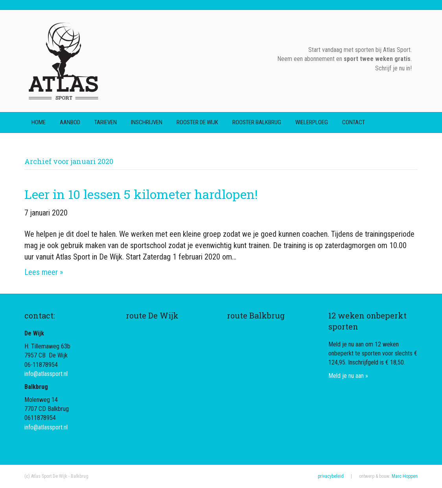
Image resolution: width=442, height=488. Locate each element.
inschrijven (146, 122)
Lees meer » (43, 272)
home (38, 122)
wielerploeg (311, 122)
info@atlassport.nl (46, 374)
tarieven (105, 122)
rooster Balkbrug (256, 122)
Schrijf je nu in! (393, 68)
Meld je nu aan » (348, 375)
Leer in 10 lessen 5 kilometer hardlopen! (141, 194)
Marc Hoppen (405, 476)
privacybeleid (331, 476)
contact (353, 122)
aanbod (70, 122)
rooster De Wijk (197, 122)
